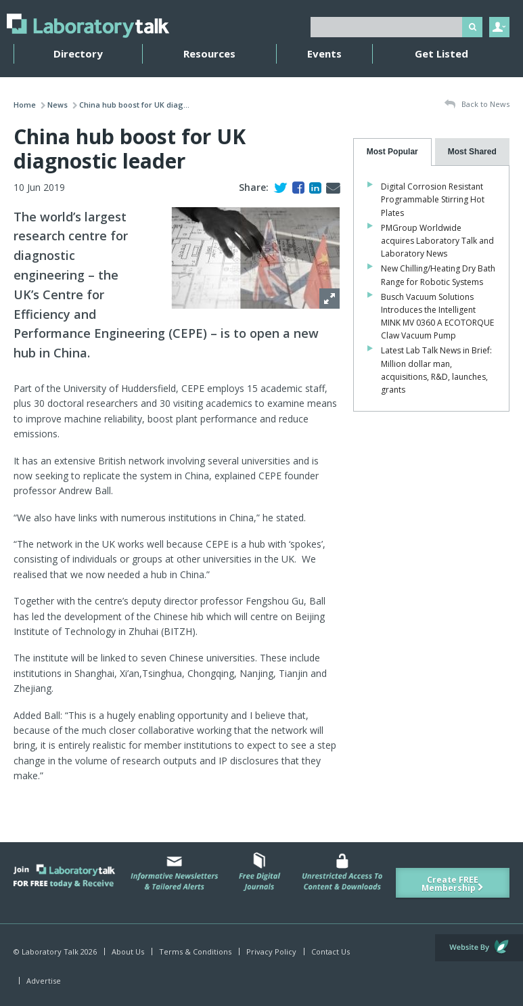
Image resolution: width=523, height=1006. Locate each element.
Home (25, 105)
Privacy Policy (271, 951)
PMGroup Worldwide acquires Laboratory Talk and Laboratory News (437, 240)
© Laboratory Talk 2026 (55, 951)
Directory (78, 53)
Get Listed (441, 53)
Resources (209, 53)
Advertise (43, 980)
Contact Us (330, 951)
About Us (128, 951)
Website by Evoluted (479, 947)
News (57, 105)
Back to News (477, 104)
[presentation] (392, 152)
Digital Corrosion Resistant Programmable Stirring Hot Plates (432, 199)
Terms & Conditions (195, 951)
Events (324, 53)
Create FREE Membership (453, 884)
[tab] (392, 152)
